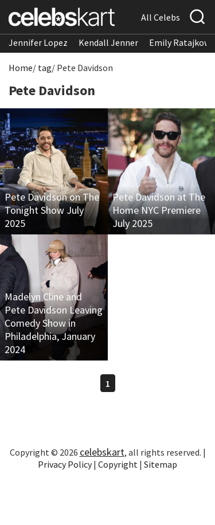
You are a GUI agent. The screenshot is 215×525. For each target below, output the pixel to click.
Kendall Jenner (108, 42)
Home (21, 67)
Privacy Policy (65, 464)
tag (45, 67)
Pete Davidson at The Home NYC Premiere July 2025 (158, 210)
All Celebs (160, 17)
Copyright (118, 464)
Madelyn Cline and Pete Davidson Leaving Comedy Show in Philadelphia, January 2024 (54, 323)
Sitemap (160, 464)
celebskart (102, 452)
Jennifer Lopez (38, 42)
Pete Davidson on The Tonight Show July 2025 (52, 210)
